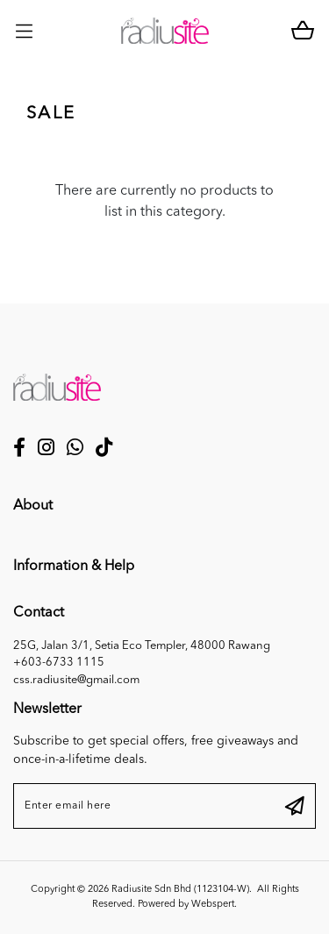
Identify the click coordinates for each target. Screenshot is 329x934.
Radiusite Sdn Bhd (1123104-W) (180, 890)
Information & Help (73, 567)
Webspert (212, 904)
